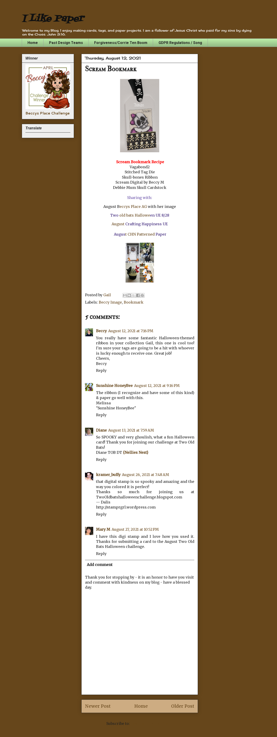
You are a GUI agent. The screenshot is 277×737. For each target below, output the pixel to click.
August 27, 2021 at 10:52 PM (135, 529)
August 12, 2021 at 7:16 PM (130, 331)
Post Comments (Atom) (152, 723)
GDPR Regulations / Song (180, 43)
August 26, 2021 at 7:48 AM (145, 474)
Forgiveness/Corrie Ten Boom (120, 43)
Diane (101, 430)
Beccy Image (110, 302)
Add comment (99, 564)
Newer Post (98, 706)
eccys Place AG (134, 206)
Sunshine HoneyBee (114, 385)
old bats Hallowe (134, 215)
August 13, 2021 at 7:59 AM (131, 430)
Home (32, 43)
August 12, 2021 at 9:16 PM (157, 385)
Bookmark (133, 302)
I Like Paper (52, 19)
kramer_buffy (108, 474)
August (118, 224)
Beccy (101, 331)
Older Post (182, 706)
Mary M (103, 529)
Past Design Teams (66, 43)
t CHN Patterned (140, 234)
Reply (101, 370)
